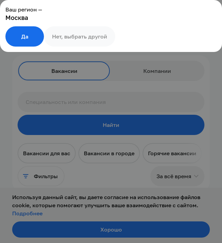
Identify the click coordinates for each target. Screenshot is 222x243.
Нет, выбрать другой (79, 36)
